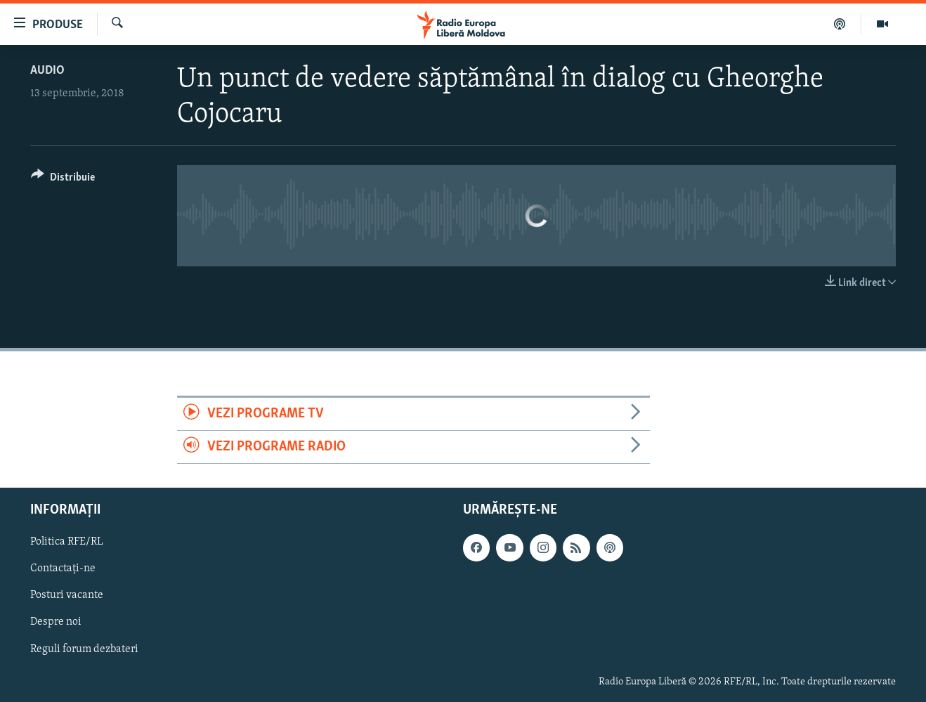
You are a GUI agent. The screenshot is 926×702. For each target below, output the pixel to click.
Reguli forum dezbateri (84, 649)
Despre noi (55, 622)
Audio (47, 70)
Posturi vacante (66, 596)
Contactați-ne (63, 569)
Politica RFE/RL (66, 542)
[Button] (63, 179)
